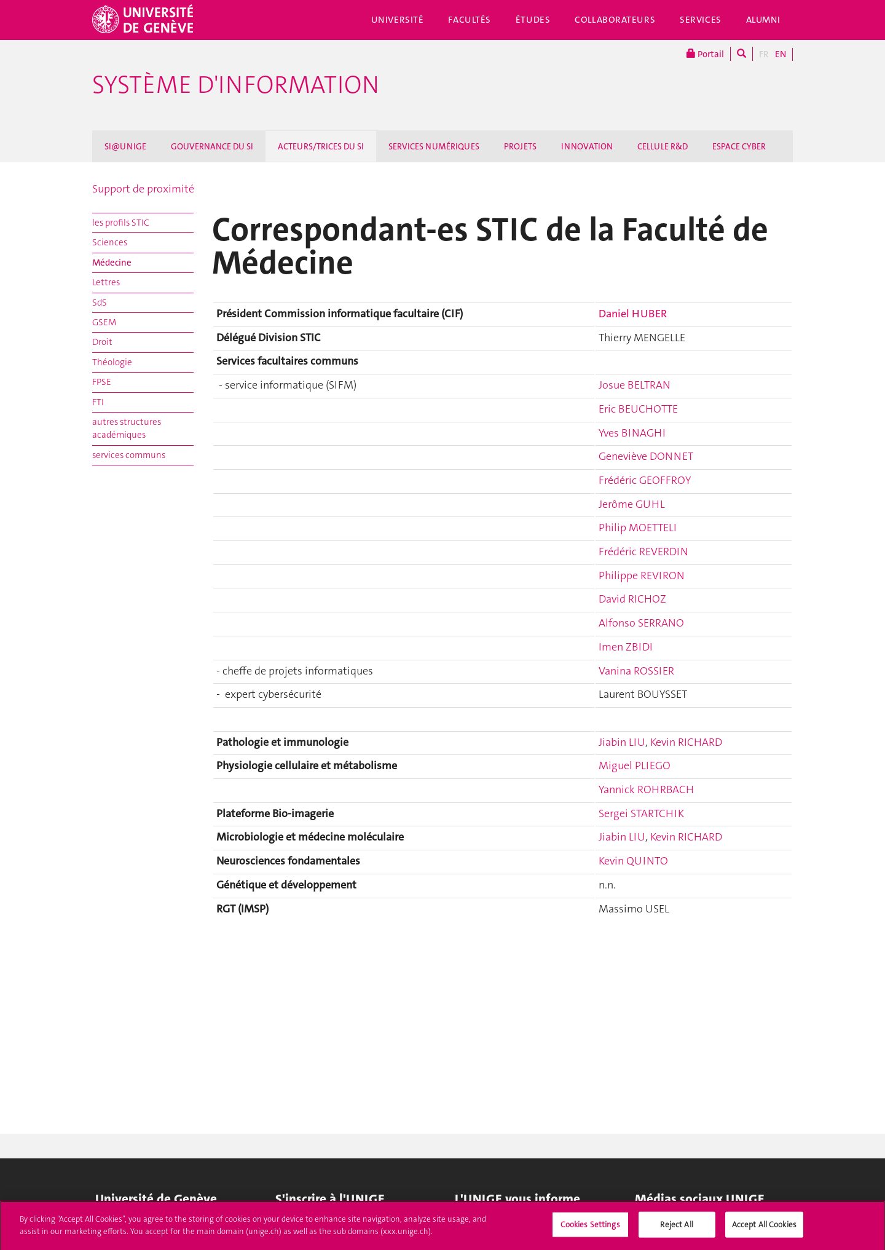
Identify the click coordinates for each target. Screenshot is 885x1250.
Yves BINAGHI (632, 432)
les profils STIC (120, 222)
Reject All (676, 1230)
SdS (99, 302)
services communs (128, 455)
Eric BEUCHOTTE (638, 409)
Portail (705, 53)
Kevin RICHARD (686, 742)
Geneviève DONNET (646, 456)
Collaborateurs (615, 20)
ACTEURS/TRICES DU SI (321, 146)
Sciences (109, 242)
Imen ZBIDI (626, 646)
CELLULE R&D (662, 146)
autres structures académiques (126, 428)
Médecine (112, 262)
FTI (98, 402)
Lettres (106, 282)
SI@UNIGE (125, 146)
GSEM (104, 322)
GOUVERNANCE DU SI (212, 146)
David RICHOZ (632, 598)
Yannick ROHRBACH (646, 789)
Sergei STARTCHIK (641, 813)
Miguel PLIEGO (635, 765)
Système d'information (235, 85)
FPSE (101, 382)
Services (701, 20)
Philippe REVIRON (642, 575)
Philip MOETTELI (638, 527)
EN (780, 54)
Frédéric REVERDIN (643, 551)
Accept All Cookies (764, 1230)
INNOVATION (587, 146)
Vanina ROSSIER (636, 670)
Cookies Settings (590, 1230)
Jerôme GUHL (632, 504)
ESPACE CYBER (739, 146)
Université (397, 20)
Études (533, 20)
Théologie (112, 362)
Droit (102, 342)
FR (764, 54)
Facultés (469, 20)
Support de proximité (143, 188)
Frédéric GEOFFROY (645, 480)
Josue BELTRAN (635, 385)
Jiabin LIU (622, 742)
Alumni (763, 20)
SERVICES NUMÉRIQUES (433, 146)
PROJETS (520, 146)
